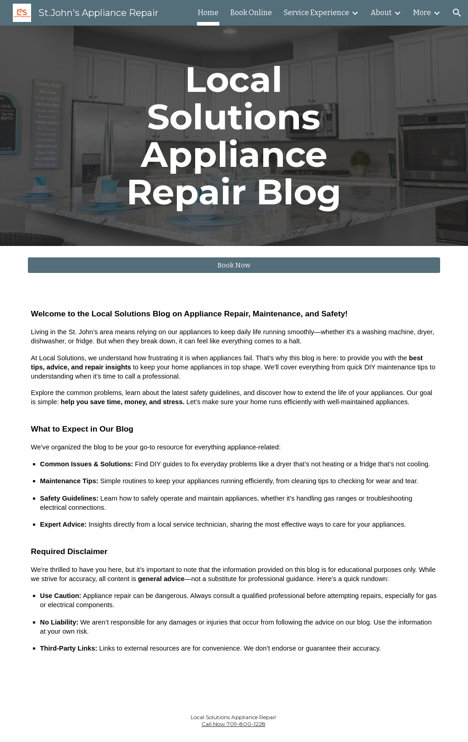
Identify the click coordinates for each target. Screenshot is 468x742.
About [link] (381, 12)
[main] (234, 135)
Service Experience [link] (316, 12)
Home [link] (208, 12)
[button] (457, 13)
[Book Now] (234, 265)
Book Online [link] (251, 12)
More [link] (422, 12)
